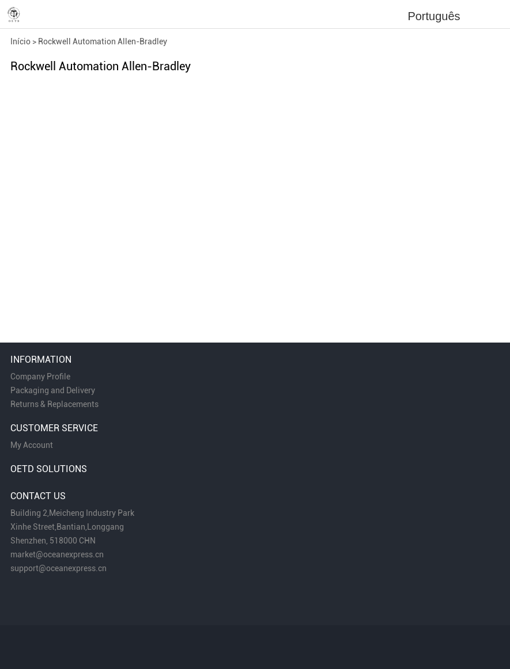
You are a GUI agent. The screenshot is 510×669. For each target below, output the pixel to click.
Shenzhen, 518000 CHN (53, 540)
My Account (31, 445)
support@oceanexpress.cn (58, 568)
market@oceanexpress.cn (57, 554)
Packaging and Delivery (52, 390)
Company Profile (40, 376)
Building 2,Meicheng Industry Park (72, 513)
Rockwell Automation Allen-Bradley (102, 41)
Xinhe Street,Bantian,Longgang (67, 526)
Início (20, 41)
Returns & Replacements (54, 404)
